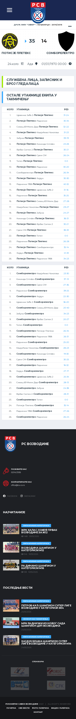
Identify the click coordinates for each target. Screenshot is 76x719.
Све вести (24, 708)
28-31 (66, 394)
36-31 (66, 218)
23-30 (66, 273)
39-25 (66, 290)
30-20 (66, 167)
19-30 (66, 353)
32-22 (66, 126)
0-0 (66, 161)
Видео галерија (60, 708)
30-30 (66, 178)
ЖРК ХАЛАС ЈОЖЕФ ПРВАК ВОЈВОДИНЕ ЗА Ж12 (39, 531)
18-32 (66, 365)
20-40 (66, 307)
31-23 (66, 132)
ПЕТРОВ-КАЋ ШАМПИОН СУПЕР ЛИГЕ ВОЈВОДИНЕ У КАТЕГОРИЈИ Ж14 (46, 606)
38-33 (66, 230)
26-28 (66, 241)
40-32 (66, 184)
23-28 (66, 144)
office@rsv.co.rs (18, 485)
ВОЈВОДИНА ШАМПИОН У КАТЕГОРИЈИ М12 (38, 549)
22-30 (66, 296)
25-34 (66, 376)
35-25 (66, 195)
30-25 (66, 359)
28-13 (66, 382)
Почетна (11, 708)
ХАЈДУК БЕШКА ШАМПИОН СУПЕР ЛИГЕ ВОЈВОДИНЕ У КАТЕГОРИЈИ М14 (46, 642)
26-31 (66, 336)
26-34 (66, 172)
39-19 (66, 138)
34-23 (66, 258)
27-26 (66, 411)
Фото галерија (40, 708)
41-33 (66, 253)
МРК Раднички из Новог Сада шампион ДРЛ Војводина (43, 624)
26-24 (66, 155)
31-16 (66, 190)
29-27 (66, 207)
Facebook (10, 496)
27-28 (66, 201)
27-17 (66, 371)
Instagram (27, 496)
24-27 (66, 212)
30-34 (66, 121)
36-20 (66, 302)
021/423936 (16, 472)
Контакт (38, 712)
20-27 (66, 319)
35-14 (66, 247)
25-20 (66, 342)
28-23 (66, 348)
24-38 (66, 388)
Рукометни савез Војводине (21, 704)
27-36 (66, 285)
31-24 (66, 115)
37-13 (66, 279)
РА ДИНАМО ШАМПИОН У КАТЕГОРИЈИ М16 (38, 567)
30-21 (66, 149)
